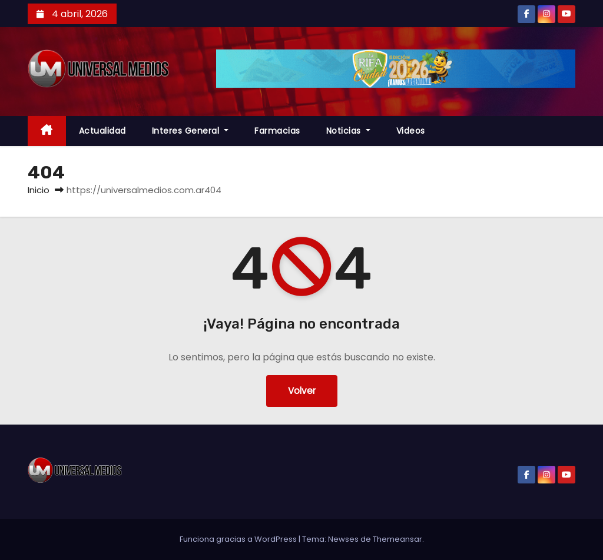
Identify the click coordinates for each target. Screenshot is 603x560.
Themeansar (397, 539)
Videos (410, 131)
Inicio (38, 190)
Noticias (348, 131)
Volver (302, 391)
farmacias (277, 131)
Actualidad (102, 131)
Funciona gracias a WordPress (239, 539)
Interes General (190, 131)
